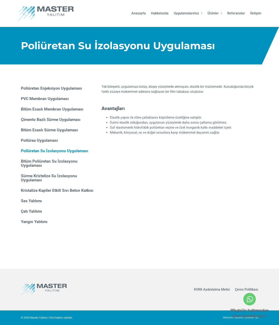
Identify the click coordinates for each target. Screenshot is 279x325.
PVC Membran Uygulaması (45, 98)
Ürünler (215, 13)
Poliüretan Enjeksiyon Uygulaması (51, 88)
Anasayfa (138, 13)
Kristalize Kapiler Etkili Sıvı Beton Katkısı (57, 190)
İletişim (255, 13)
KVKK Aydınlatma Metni (212, 289)
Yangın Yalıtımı (34, 221)
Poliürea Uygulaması (39, 140)
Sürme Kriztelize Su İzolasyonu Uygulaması (49, 177)
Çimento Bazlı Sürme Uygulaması (50, 119)
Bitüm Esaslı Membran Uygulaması (52, 109)
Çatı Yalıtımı (31, 211)
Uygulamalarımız (188, 13)
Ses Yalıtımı (31, 200)
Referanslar (236, 13)
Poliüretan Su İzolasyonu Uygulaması (54, 150)
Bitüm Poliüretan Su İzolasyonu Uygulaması (49, 163)
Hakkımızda (160, 13)
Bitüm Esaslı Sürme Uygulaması (49, 130)
